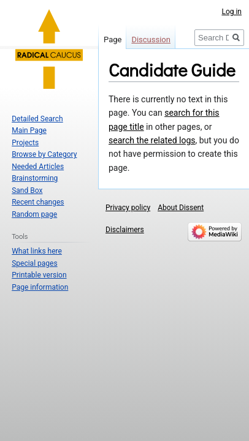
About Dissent (181, 207)
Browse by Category (44, 154)
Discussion (150, 39)
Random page (34, 214)
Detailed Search (37, 119)
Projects (25, 142)
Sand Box (27, 190)
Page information (40, 287)
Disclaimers (124, 229)
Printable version (39, 275)
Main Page (29, 130)
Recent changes (38, 202)
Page (112, 39)
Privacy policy (127, 207)
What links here (37, 251)
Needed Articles (38, 166)
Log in (231, 11)
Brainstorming (35, 178)
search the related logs (152, 140)
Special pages (34, 263)
